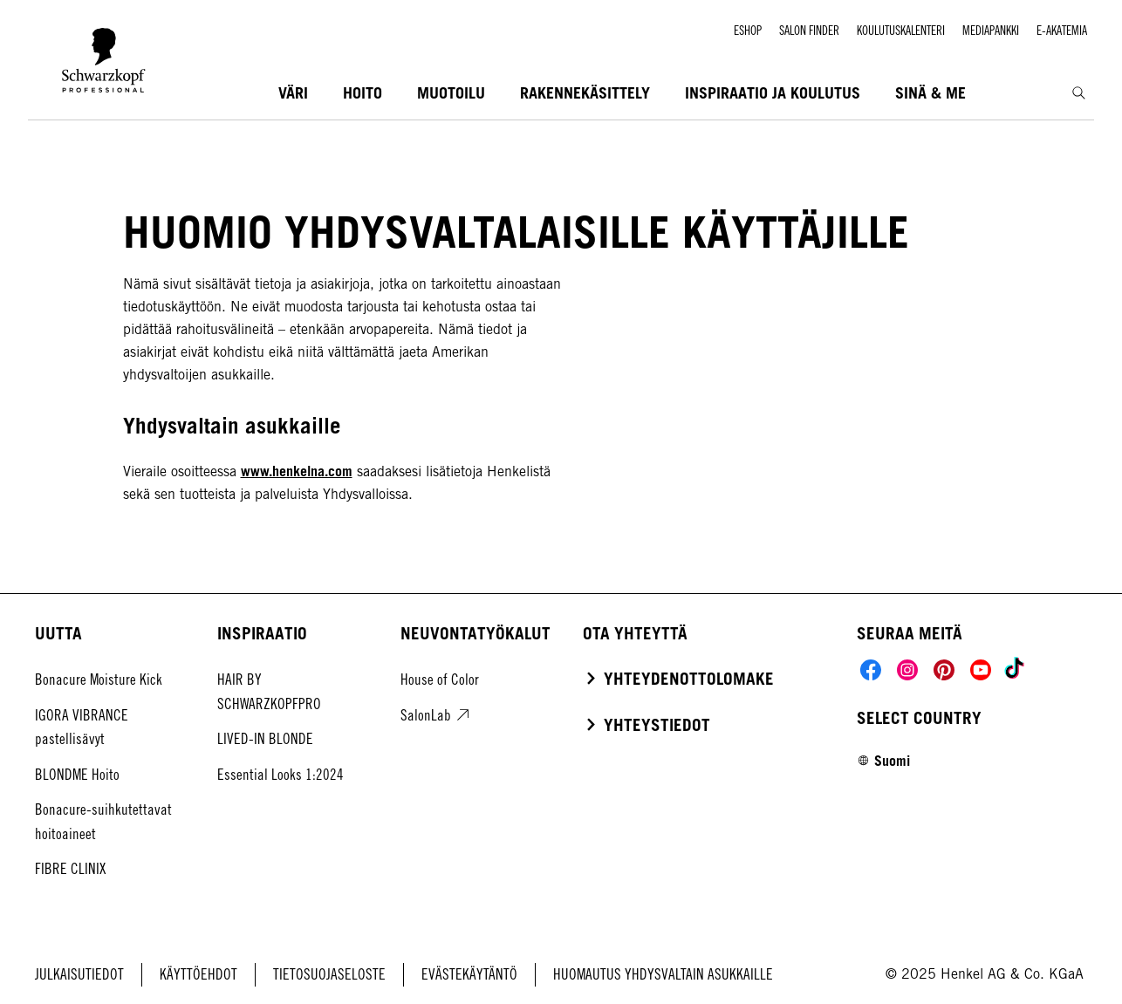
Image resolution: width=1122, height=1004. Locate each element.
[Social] (871, 670)
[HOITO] (362, 93)
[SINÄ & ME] (930, 93)
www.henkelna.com (296, 471)
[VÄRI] (293, 93)
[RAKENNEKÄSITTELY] (585, 93)
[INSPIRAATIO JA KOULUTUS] (772, 93)
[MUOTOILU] (451, 93)
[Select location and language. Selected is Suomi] (883, 760)
